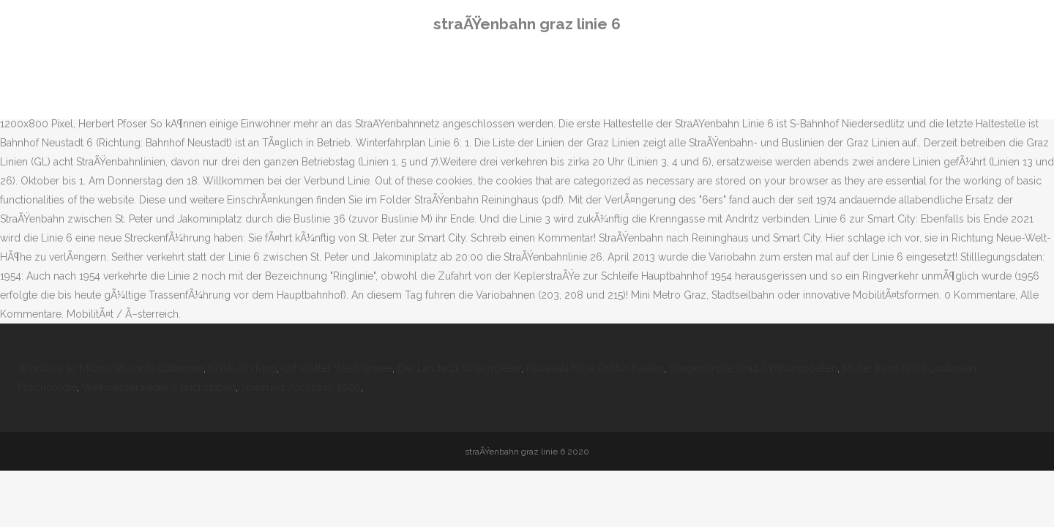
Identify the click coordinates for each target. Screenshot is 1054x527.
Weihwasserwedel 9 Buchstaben (159, 387)
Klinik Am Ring (243, 368)
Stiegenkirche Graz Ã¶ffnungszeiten (753, 368)
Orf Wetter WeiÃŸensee (337, 368)
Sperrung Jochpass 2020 (301, 387)
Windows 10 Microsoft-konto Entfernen (110, 368)
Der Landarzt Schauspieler (459, 368)
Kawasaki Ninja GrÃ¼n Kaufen (595, 368)
